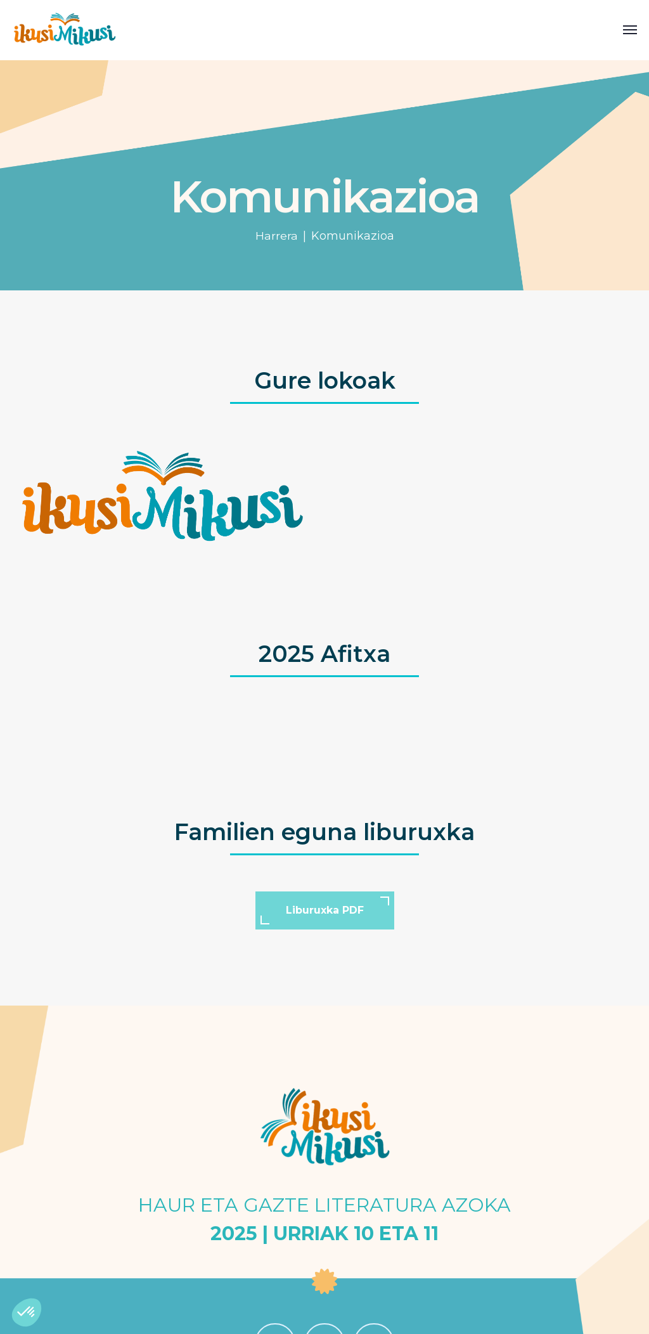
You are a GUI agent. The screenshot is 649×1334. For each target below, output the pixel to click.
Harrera (276, 236)
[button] (26, 1312)
